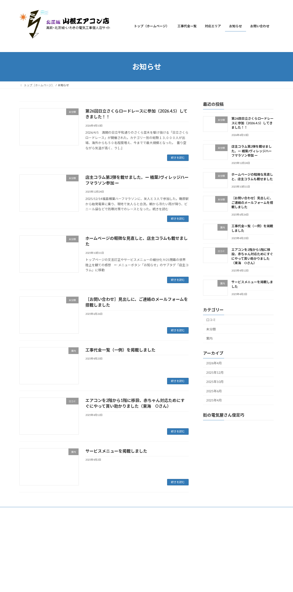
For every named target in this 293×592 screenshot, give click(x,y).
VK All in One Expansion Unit (176, 521)
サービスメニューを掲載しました (116, 451)
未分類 (211, 329)
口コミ (211, 320)
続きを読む (178, 157)
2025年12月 (215, 372)
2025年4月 (214, 400)
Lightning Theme (145, 521)
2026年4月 (214, 363)
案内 (209, 338)
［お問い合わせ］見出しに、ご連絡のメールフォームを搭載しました (252, 202)
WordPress (122, 521)
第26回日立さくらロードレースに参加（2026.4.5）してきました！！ (252, 122)
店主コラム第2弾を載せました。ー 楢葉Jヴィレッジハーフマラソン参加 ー (251, 150)
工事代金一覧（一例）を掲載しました (120, 349)
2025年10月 (215, 382)
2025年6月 (214, 391)
